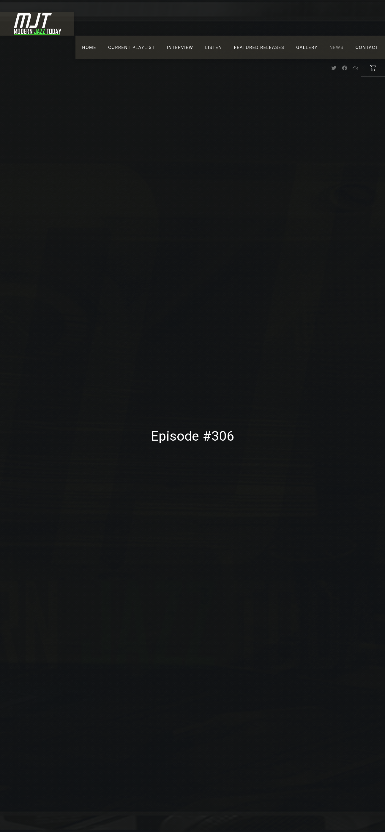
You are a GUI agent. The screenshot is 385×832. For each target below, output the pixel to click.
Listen (213, 47)
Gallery (307, 47)
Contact (366, 47)
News (336, 47)
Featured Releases (259, 47)
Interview (180, 47)
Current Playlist (131, 47)
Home (89, 47)
